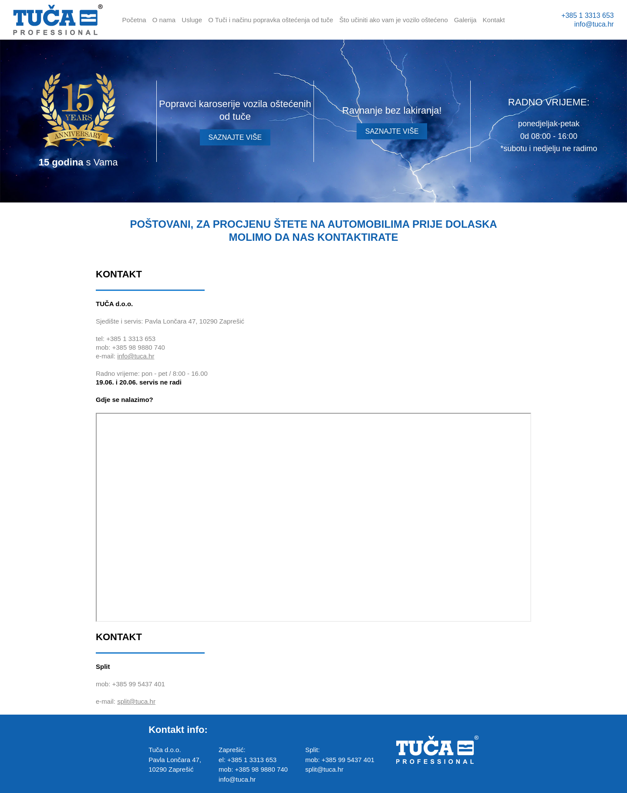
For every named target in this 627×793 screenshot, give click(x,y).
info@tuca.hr (594, 24)
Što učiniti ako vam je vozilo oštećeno (393, 20)
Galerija (465, 20)
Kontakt (494, 20)
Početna (134, 20)
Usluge (192, 20)
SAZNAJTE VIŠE (235, 137)
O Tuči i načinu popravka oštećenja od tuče (270, 20)
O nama (163, 20)
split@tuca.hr (136, 701)
